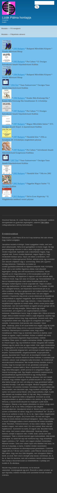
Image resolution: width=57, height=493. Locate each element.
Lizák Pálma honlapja (16, 17)
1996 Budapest (19, 98)
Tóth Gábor (44, 222)
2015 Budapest (19, 197)
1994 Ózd (14, 85)
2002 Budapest (19, 173)
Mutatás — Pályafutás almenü (13, 34)
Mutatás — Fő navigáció (11, 28)
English (4, 22)
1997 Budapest (19, 111)
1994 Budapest (19, 75)
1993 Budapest (19, 49)
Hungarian (5, 20)
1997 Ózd (14, 160)
